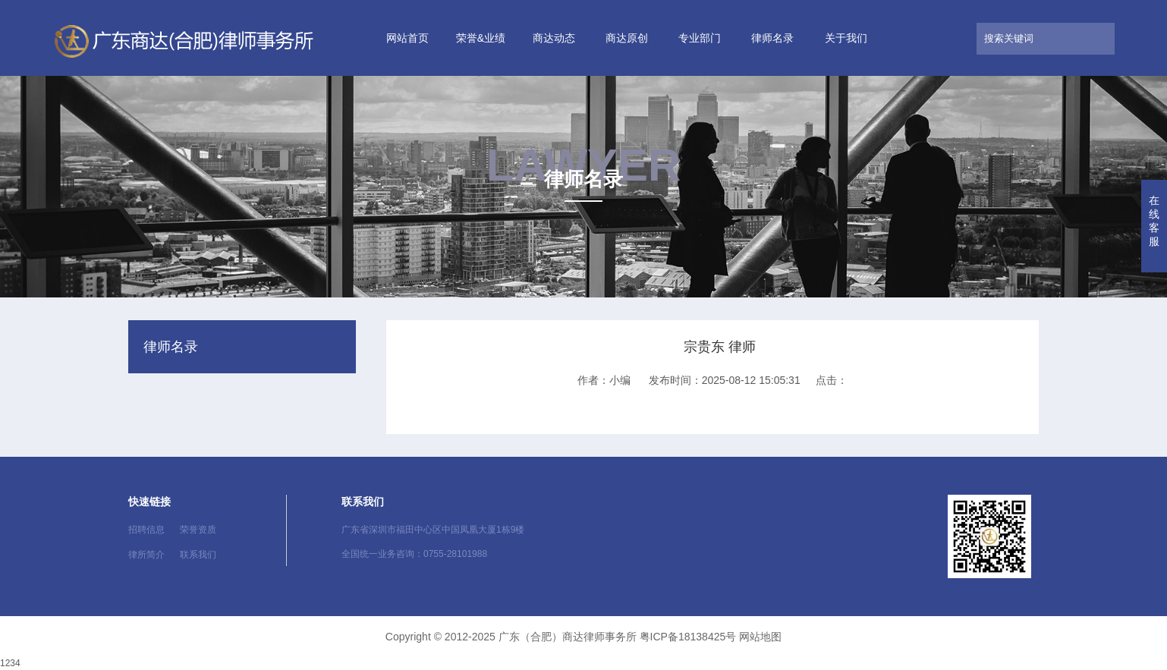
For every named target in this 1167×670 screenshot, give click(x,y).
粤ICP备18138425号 (688, 637)
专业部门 (699, 38)
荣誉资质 (198, 529)
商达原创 (627, 38)
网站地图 (760, 637)
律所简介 (146, 554)
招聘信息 (146, 529)
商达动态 (554, 38)
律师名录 (772, 38)
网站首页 (407, 38)
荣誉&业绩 (480, 38)
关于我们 (846, 38)
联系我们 (198, 554)
